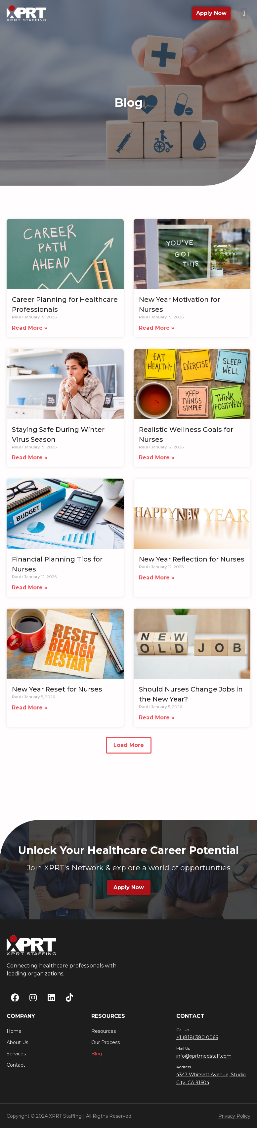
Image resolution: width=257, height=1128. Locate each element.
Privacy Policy (234, 1116)
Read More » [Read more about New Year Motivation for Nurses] (156, 330)
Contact (16, 1065)
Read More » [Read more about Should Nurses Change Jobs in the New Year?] (156, 720)
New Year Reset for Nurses (57, 692)
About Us (17, 1042)
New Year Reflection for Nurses (191, 562)
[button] (243, 13)
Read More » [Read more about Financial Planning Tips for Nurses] (29, 590)
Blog (96, 1054)
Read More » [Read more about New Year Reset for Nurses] (29, 710)
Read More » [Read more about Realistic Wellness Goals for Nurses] (156, 460)
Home (14, 1031)
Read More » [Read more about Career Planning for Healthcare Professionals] (29, 330)
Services (16, 1054)
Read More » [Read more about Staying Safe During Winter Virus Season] (29, 460)
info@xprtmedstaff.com (204, 1056)
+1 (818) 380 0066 (197, 1037)
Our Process (105, 1042)
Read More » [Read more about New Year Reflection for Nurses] (156, 580)
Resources (103, 1031)
